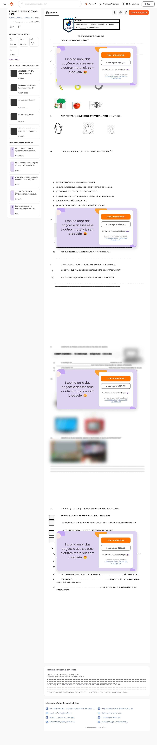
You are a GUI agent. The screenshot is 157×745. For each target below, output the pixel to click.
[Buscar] (47, 4)
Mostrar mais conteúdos (97, 728)
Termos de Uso (111, 76)
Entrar (148, 4)
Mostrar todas (14, 59)
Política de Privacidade (119, 77)
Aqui (127, 69)
